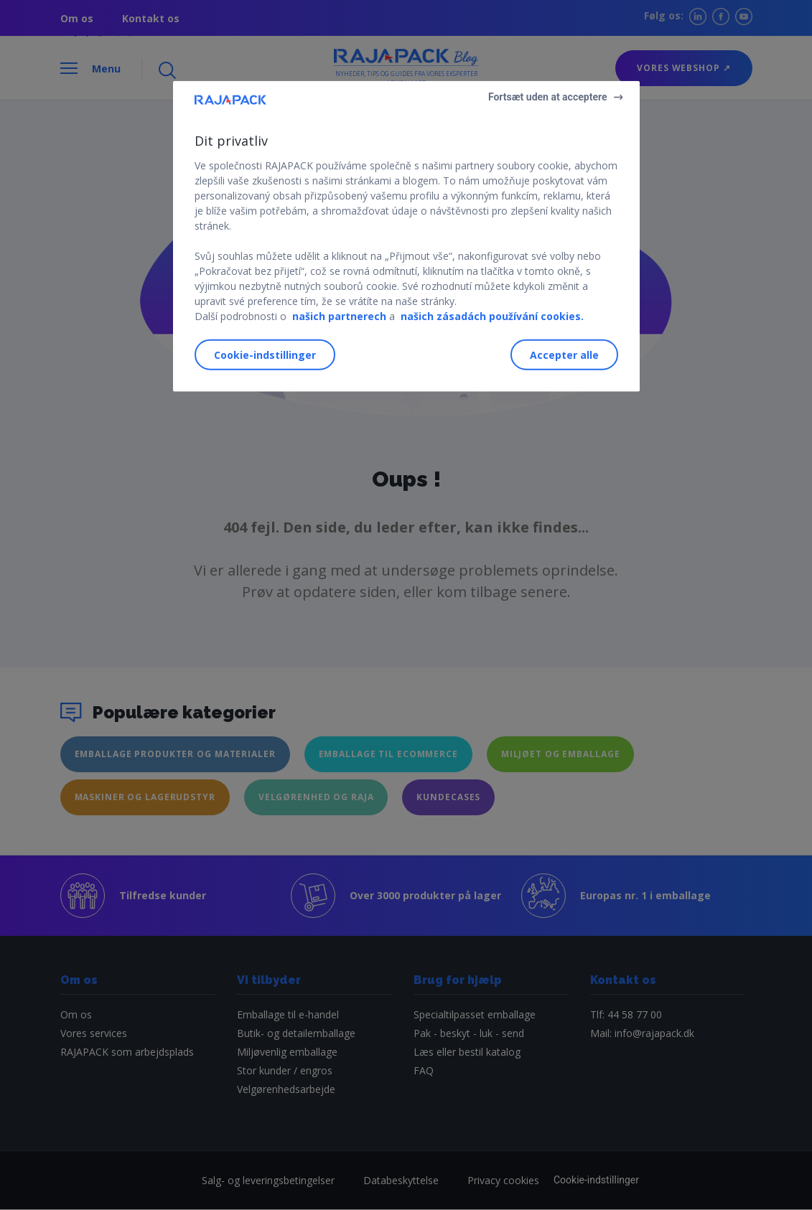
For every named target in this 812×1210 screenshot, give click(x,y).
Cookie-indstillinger (265, 355)
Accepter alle (564, 355)
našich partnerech (339, 315)
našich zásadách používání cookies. (492, 315)
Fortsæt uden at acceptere (547, 97)
